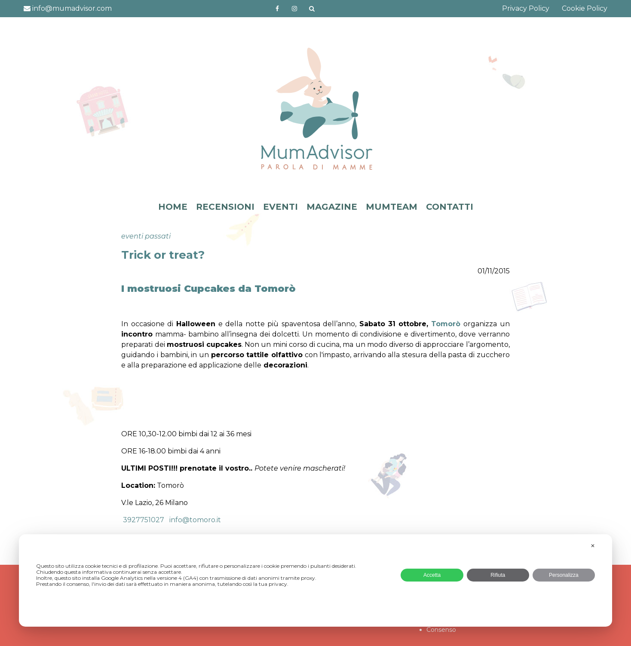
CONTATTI (449, 207)
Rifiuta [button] (497, 575)
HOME (172, 207)
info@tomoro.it (195, 520)
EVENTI (280, 207)
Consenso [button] (441, 630)
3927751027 (142, 520)
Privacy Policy (525, 8)
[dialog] (315, 580)
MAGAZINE (331, 207)
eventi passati (146, 236)
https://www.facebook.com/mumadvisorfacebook (277, 8)
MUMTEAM (391, 207)
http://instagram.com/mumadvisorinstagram (294, 8)
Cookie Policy (584, 8)
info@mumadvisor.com (68, 8)
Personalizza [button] (564, 575)
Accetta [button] (432, 575)
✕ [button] (593, 546)
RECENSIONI (225, 207)
